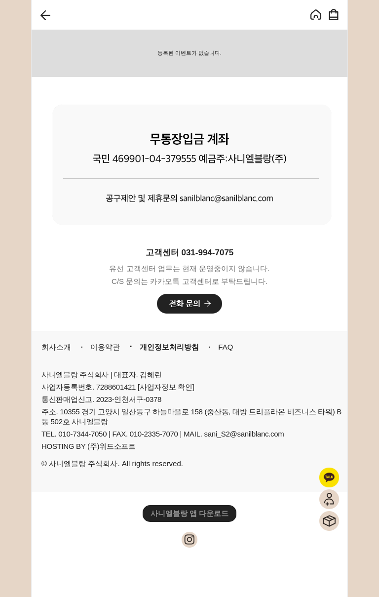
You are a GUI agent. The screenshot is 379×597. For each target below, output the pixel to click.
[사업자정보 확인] (166, 387)
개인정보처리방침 (169, 347)
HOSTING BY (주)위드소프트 (88, 446)
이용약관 (105, 347)
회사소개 (56, 347)
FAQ (225, 347)
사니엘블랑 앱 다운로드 (189, 513)
